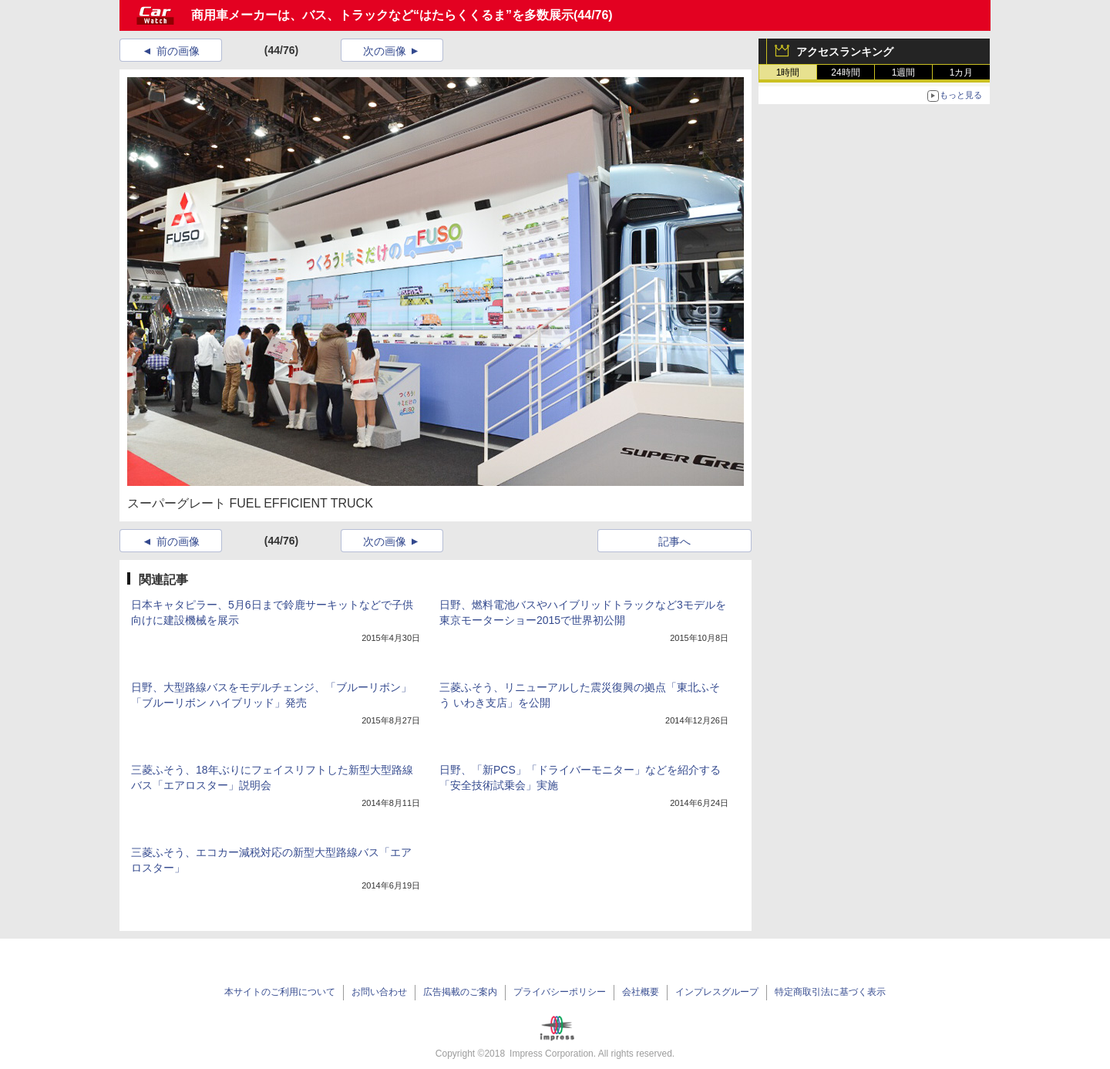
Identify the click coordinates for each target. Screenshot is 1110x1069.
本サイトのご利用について (279, 991)
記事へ (674, 541)
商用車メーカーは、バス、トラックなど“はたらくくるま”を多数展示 (382, 15)
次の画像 (384, 51)
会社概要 (640, 991)
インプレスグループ (716, 991)
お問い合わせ (379, 991)
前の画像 (178, 51)
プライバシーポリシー (559, 991)
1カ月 (962, 72)
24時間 (845, 72)
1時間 (788, 72)
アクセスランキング (844, 52)
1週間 (904, 72)
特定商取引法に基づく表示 (830, 991)
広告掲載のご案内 (460, 991)
